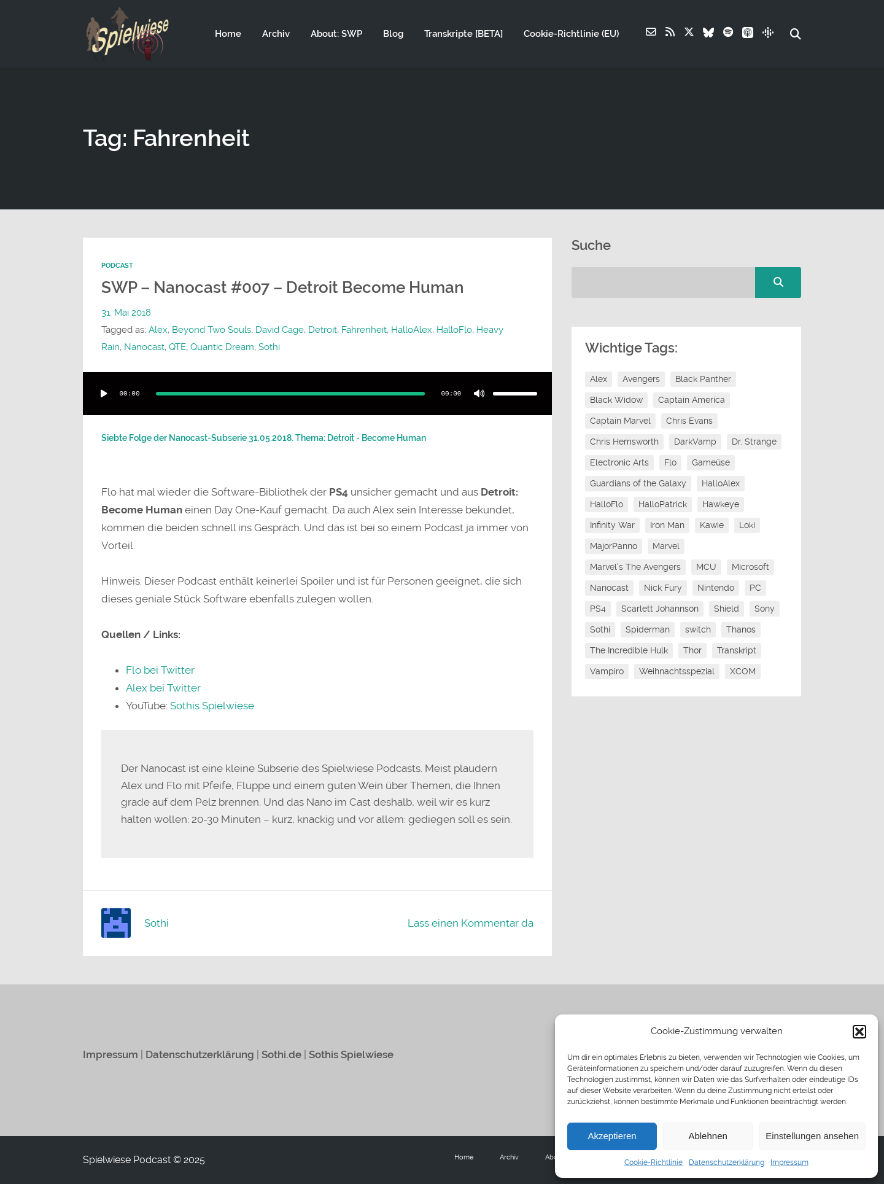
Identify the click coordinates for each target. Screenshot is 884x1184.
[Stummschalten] (479, 393)
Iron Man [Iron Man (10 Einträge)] (667, 526)
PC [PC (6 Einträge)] (755, 588)
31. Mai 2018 (126, 312)
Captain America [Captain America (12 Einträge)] (691, 400)
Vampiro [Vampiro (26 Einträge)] (607, 672)
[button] (859, 1032)
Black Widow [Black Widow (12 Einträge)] (616, 400)
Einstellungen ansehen (812, 1136)
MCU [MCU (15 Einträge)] (706, 567)
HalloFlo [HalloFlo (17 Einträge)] (606, 505)
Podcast (117, 266)
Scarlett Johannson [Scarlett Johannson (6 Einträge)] (660, 609)
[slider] (290, 393)
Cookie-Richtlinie (653, 1162)
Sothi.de (281, 1054)
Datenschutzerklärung (726, 1162)
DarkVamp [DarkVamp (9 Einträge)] (695, 442)
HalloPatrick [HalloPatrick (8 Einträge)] (662, 505)
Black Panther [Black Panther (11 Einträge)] (703, 379)
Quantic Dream (222, 346)
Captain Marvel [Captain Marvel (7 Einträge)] (620, 421)
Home (227, 34)
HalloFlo (454, 329)
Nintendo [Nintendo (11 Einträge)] (715, 588)
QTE (177, 346)
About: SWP (336, 34)
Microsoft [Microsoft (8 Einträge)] (750, 567)
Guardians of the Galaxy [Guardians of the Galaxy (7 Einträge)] (638, 484)
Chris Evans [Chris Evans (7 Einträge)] (689, 421)
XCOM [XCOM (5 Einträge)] (743, 672)
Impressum (789, 1162)
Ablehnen (707, 1136)
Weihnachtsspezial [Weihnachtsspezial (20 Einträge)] (677, 672)
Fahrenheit (364, 329)
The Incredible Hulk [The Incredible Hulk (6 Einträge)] (629, 651)
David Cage (279, 329)
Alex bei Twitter (163, 688)
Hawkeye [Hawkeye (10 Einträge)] (720, 505)
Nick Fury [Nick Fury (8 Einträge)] (663, 588)
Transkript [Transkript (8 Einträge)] (736, 651)
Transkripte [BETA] (463, 34)
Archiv (275, 34)
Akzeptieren (611, 1136)
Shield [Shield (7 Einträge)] (726, 609)
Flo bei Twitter (160, 670)
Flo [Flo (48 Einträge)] (670, 463)
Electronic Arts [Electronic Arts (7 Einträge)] (619, 463)
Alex (158, 329)
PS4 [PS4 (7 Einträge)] (598, 609)
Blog (392, 34)
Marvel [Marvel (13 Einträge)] (666, 546)
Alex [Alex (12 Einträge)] (598, 379)
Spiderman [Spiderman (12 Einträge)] (648, 630)
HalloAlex (411, 329)
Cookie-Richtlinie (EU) (570, 34)
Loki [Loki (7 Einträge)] (747, 526)
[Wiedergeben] (104, 393)
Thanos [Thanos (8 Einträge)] (741, 630)
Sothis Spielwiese (212, 705)
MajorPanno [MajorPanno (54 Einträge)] (613, 546)
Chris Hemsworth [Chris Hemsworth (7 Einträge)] (624, 442)
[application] (317, 393)
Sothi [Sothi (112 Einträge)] (600, 630)
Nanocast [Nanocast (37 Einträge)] (609, 588)
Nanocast (144, 346)
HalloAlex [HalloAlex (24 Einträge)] (721, 484)
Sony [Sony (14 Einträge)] (764, 609)
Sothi (269, 346)
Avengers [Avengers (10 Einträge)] (641, 379)
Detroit (322, 329)
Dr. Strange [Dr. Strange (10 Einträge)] (754, 442)
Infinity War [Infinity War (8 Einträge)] (612, 526)
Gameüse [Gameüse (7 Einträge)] (711, 463)
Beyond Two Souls (211, 329)
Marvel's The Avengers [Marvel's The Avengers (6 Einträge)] (635, 567)
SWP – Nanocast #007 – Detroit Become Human (282, 287)
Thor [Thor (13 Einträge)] (692, 651)
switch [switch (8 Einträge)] (698, 630)
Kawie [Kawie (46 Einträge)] (712, 526)
